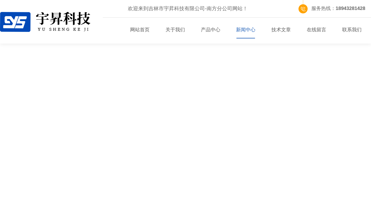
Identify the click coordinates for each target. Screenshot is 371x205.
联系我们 (352, 29)
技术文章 (281, 29)
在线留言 (316, 29)
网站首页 (140, 29)
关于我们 (175, 29)
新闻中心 (245, 29)
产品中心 (210, 29)
